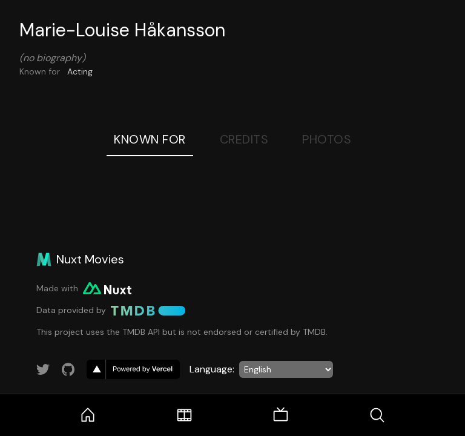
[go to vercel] (133, 369)
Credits (244, 139)
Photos (326, 139)
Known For (150, 139)
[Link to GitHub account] (68, 369)
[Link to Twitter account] (43, 369)
